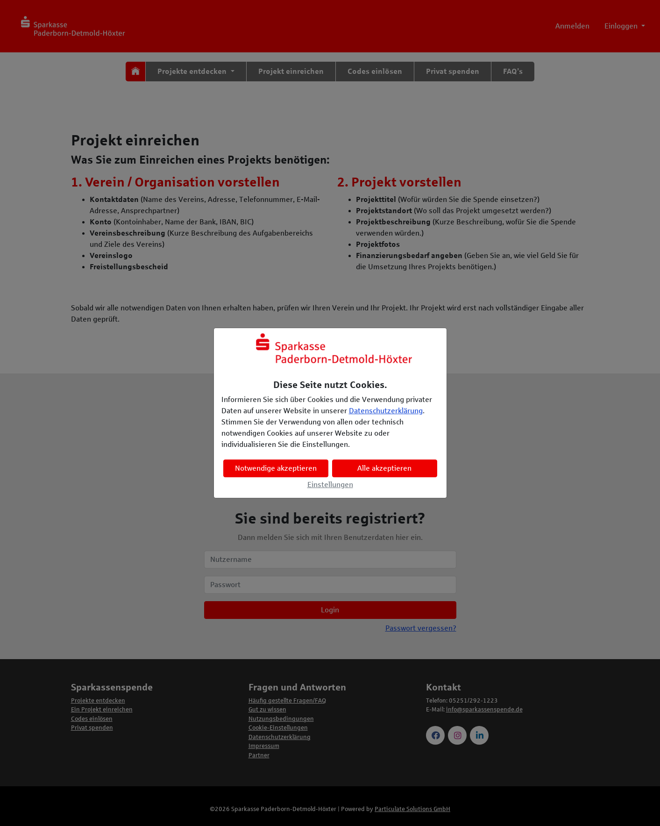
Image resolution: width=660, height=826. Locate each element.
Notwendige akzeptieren (276, 468)
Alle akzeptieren (384, 468)
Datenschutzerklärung (386, 411)
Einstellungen (330, 484)
